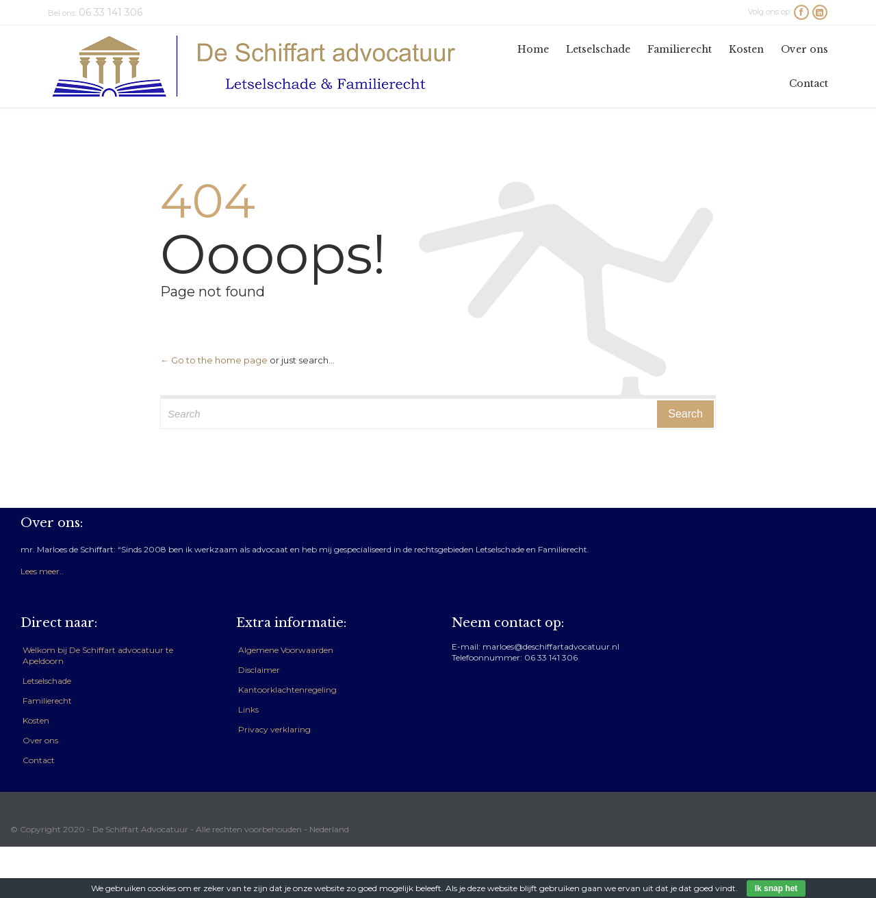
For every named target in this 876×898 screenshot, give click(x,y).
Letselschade (47, 681)
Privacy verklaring (274, 729)
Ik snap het (776, 888)
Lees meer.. (42, 571)
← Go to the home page (214, 360)
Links (248, 709)
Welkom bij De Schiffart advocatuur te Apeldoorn (98, 655)
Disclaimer (259, 670)
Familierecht (47, 700)
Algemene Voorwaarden (285, 650)
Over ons (40, 740)
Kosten (36, 720)
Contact (39, 760)
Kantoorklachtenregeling (287, 689)
